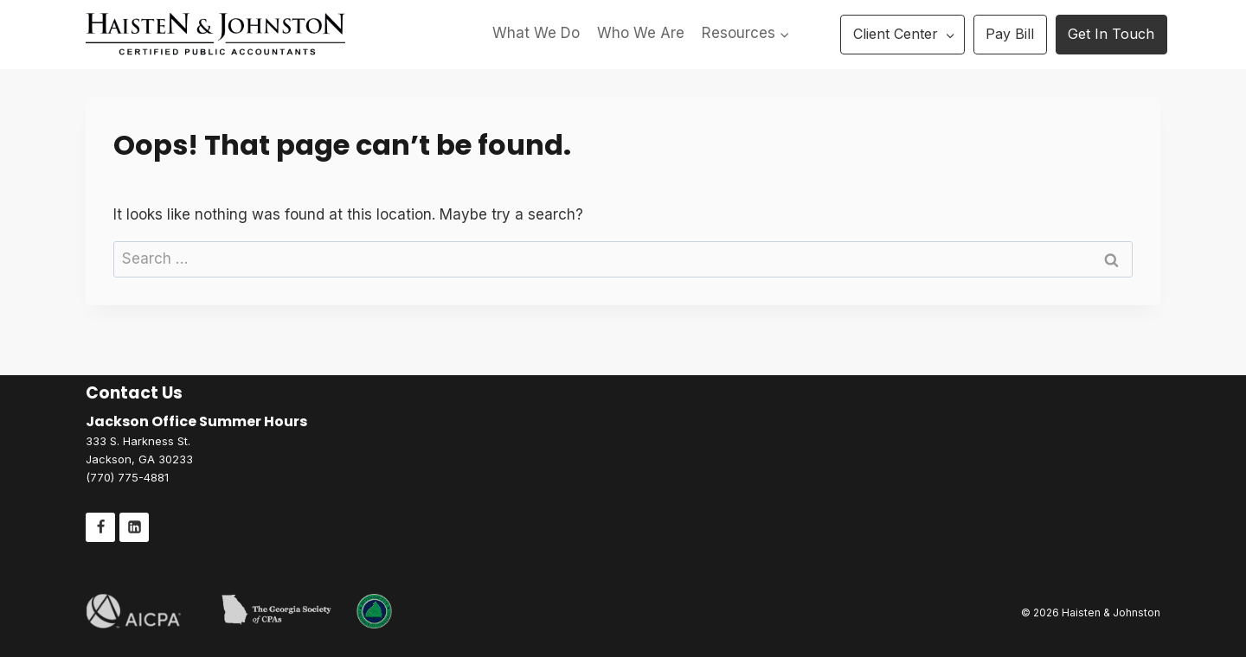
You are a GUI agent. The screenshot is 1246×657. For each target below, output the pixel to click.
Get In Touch (1111, 33)
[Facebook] (100, 527)
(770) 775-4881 (127, 477)
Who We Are (640, 32)
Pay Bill (1010, 33)
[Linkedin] (134, 527)
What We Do (536, 32)
